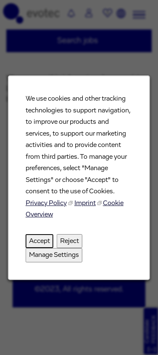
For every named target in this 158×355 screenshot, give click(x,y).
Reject (69, 241)
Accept (39, 241)
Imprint (85, 203)
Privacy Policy (46, 203)
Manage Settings (54, 254)
